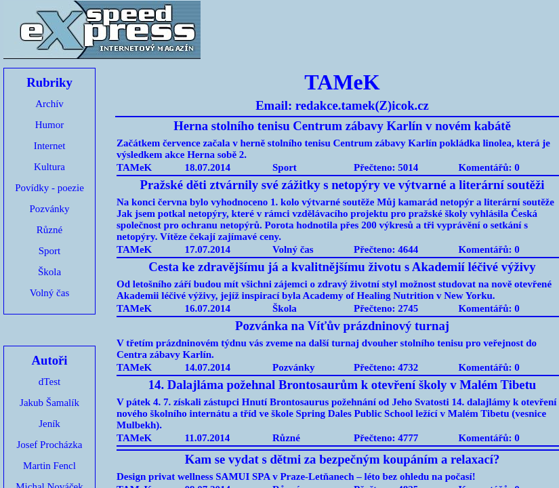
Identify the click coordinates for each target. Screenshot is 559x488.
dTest (49, 381)
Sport (50, 250)
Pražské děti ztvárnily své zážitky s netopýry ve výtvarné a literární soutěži (342, 185)
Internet (50, 145)
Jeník (49, 423)
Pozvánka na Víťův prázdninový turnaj (342, 326)
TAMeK (134, 167)
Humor (49, 124)
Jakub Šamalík (49, 402)
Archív (49, 103)
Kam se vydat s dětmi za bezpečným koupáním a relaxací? (342, 459)
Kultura (49, 166)
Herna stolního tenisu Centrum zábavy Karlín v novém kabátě (342, 126)
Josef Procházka (49, 444)
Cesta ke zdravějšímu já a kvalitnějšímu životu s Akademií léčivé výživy (341, 267)
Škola (49, 271)
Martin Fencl (49, 465)
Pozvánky (49, 208)
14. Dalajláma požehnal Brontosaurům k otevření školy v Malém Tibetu (342, 385)
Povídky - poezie (49, 187)
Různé (49, 229)
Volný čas (49, 292)
